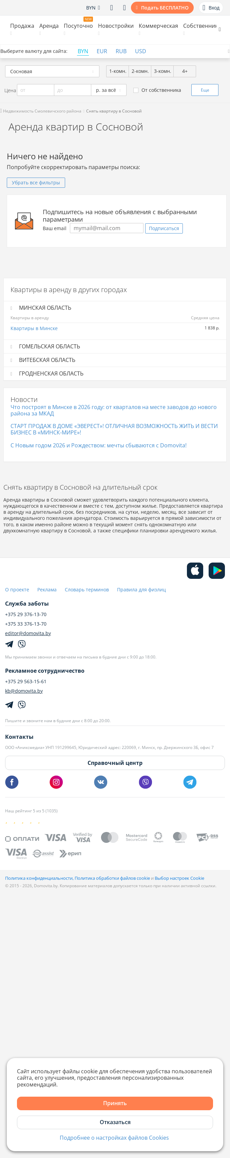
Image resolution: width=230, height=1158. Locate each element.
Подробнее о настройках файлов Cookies (114, 1138)
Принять (115, 1103)
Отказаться (115, 1122)
